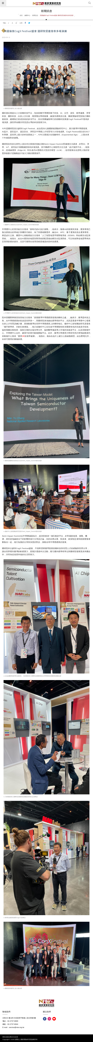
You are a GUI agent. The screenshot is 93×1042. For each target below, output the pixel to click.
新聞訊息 (35, 15)
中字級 (12, 23)
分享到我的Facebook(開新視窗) (25, 23)
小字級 (8, 23)
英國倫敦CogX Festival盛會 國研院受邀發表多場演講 (56, 15)
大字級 (16, 23)
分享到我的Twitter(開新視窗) (29, 23)
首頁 (21, 15)
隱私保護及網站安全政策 (10, 1037)
